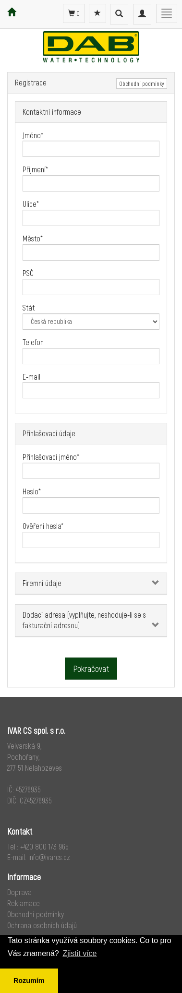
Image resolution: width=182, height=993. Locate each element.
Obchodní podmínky (141, 83)
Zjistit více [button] (79, 953)
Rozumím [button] (29, 980)
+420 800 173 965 (44, 846)
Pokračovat (91, 668)
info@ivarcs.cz (49, 856)
